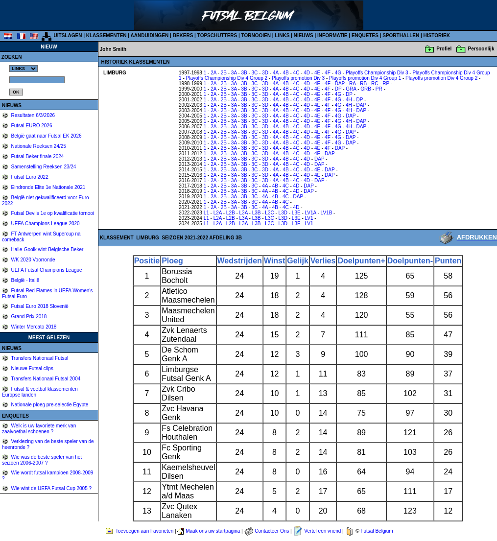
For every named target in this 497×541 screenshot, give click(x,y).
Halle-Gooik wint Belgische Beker (47, 249)
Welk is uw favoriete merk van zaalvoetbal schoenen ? (39, 428)
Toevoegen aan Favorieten (144, 531)
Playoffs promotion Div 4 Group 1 (365, 78)
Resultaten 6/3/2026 (32, 115)
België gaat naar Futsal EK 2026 (46, 136)
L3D (283, 212)
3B (244, 72)
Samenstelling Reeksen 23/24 (43, 166)
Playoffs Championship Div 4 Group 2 (227, 78)
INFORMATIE (332, 35)
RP (385, 83)
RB (363, 83)
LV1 (309, 218)
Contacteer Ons (272, 531)
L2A (217, 212)
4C (296, 72)
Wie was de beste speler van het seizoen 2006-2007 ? (42, 460)
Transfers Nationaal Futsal (39, 358)
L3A (243, 212)
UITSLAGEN (68, 35)
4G (338, 72)
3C (255, 72)
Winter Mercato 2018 (33, 326)
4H (349, 99)
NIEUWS (303, 35)
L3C (269, 212)
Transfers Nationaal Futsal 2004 (45, 378)
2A (213, 72)
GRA (351, 89)
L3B (256, 212)
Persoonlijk (481, 48)
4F (328, 72)
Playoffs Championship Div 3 (377, 72)
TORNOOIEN (256, 35)
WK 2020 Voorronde (32, 259)
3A (234, 72)
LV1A (310, 212)
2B (224, 72)
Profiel (443, 48)
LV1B (326, 212)
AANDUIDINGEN (150, 35)
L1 (206, 212)
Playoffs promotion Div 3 (298, 78)
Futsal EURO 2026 (31, 125)
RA (352, 83)
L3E (296, 212)
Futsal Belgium (376, 531)
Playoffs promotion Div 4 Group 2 (441, 78)
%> (23, 68)
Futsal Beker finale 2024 (37, 156)
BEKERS (183, 35)
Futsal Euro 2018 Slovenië (39, 306)
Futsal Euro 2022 (29, 177)
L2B (230, 212)
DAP (340, 83)
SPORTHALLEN (400, 35)
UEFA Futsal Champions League (46, 270)
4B (285, 72)
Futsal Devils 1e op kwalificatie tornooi (52, 213)
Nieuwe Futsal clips (31, 368)
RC (374, 83)
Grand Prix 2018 (28, 316)
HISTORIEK (437, 35)
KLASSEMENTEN (106, 35)
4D (307, 72)
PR (379, 89)
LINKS (282, 35)
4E (317, 72)
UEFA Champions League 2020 (45, 223)
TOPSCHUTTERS (217, 35)
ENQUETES (365, 35)
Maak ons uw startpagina (213, 531)
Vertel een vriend (322, 531)
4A (276, 72)
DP (338, 89)
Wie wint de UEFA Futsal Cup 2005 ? (51, 488)
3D (265, 72)
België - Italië (25, 280)
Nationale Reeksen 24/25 (38, 146)
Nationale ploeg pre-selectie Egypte (49, 404)
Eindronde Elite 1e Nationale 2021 (48, 187)
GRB (365, 89)
